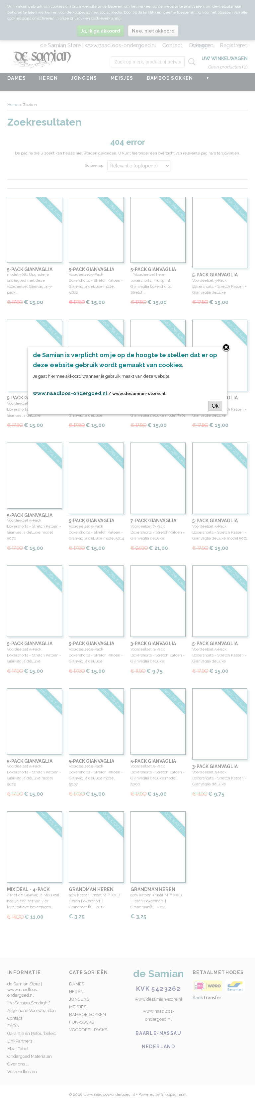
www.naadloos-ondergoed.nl (70, 393)
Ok (215, 406)
